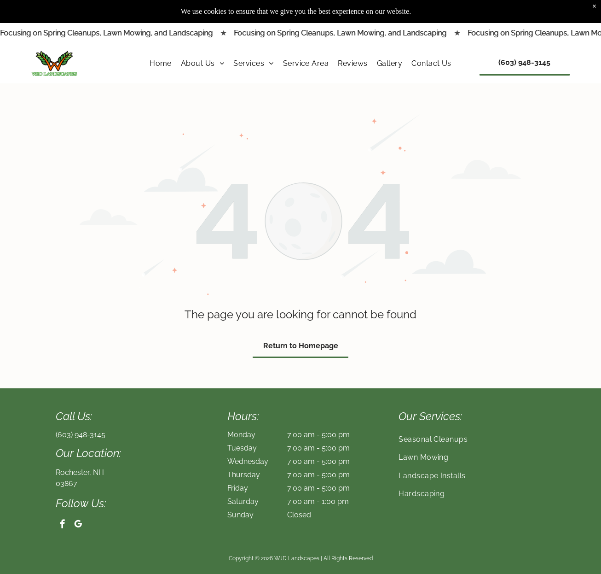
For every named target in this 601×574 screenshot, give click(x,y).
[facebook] (62, 525)
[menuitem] (160, 40)
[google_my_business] (78, 525)
